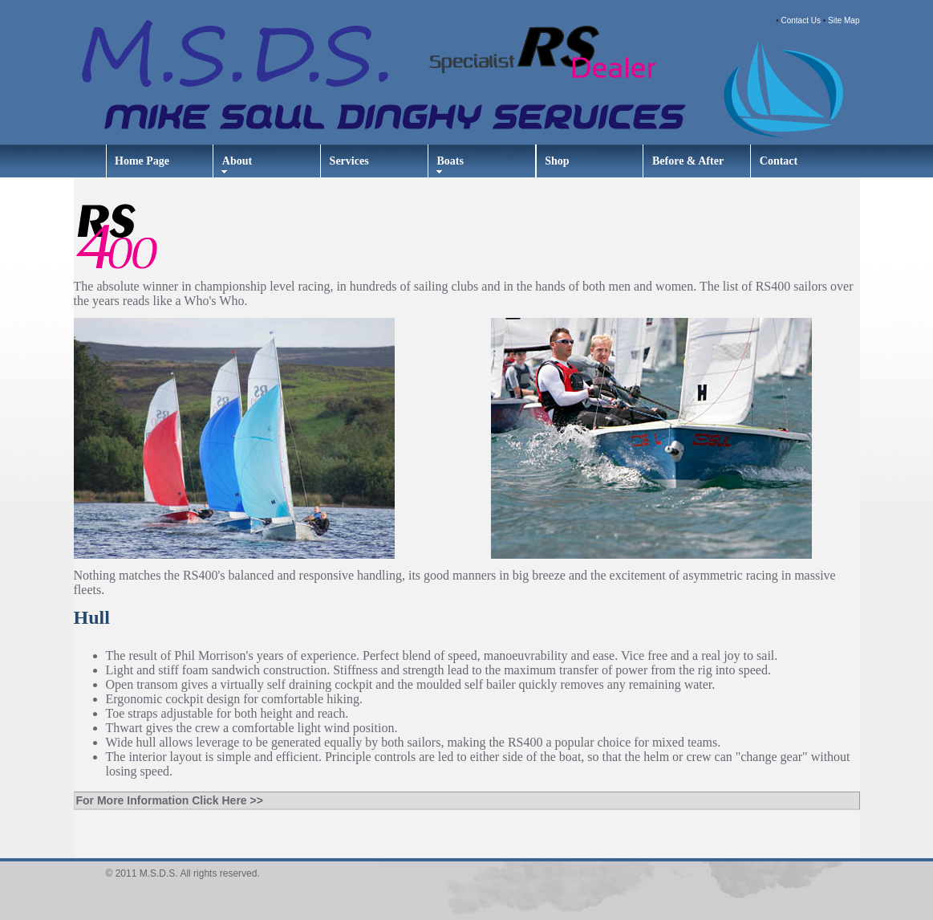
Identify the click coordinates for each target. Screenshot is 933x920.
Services (349, 161)
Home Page (142, 161)
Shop (557, 161)
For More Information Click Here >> (169, 800)
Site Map (843, 20)
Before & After (688, 161)
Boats (449, 161)
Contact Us (801, 20)
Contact (778, 161)
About (237, 161)
